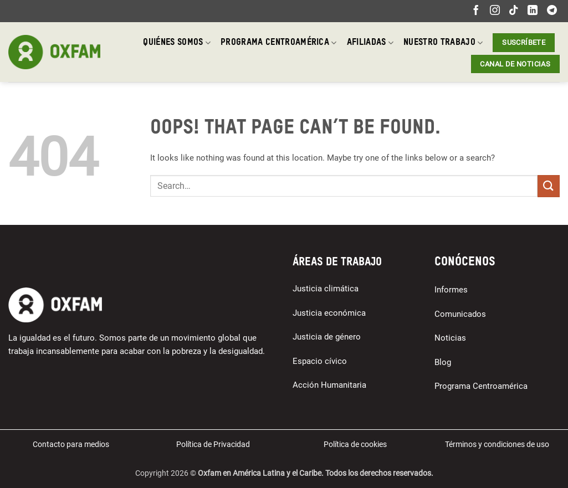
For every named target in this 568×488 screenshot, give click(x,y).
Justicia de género (327, 337)
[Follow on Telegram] (552, 11)
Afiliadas (370, 43)
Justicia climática (326, 289)
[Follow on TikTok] (514, 11)
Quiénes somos (177, 43)
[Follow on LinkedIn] (533, 11)
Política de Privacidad (213, 444)
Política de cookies (355, 444)
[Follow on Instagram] (495, 11)
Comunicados (460, 314)
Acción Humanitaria (329, 385)
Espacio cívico (320, 361)
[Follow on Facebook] (476, 11)
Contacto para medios (71, 444)
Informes (451, 290)
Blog (442, 362)
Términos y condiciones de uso (497, 444)
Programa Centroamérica (279, 43)
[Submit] (549, 186)
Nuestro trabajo (443, 43)
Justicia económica (329, 313)
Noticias (450, 338)
